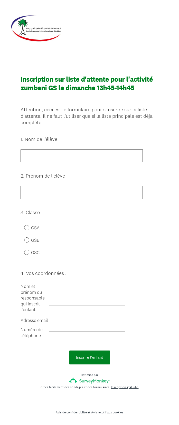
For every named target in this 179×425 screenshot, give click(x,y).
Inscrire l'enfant (89, 357)
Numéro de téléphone (32, 332)
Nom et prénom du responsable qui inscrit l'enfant (33, 298)
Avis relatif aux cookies (107, 412)
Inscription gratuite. (125, 387)
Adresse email (34, 320)
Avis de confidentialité (71, 412)
